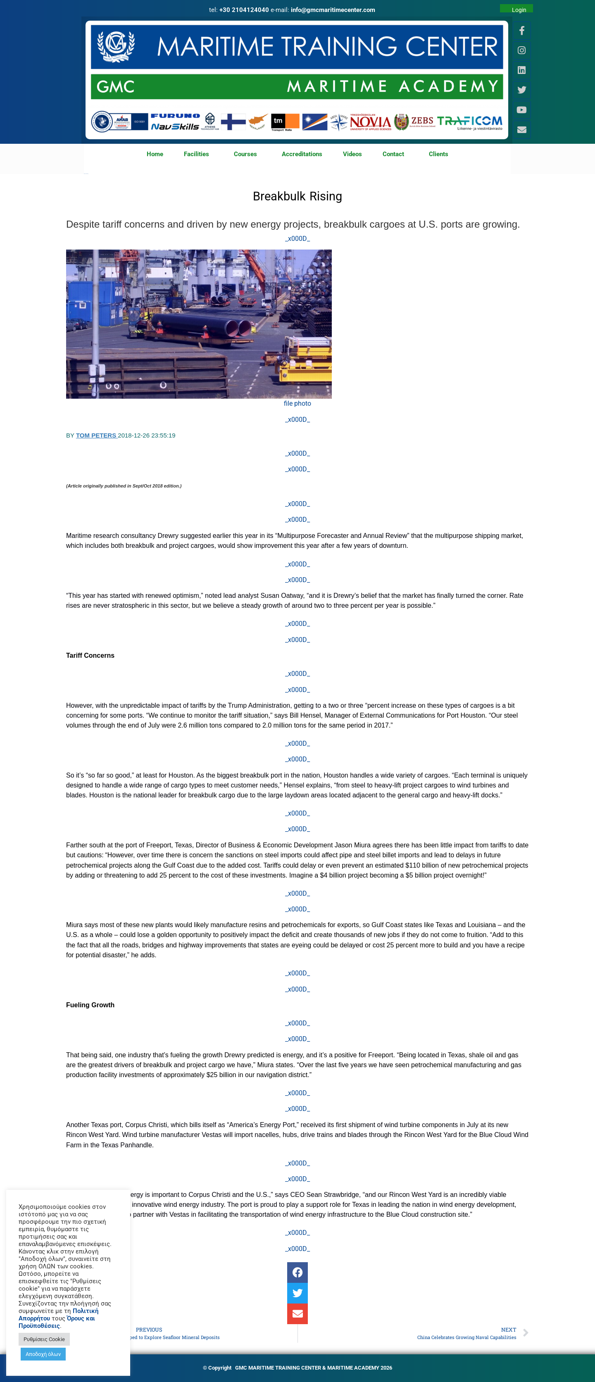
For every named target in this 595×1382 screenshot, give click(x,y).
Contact (395, 154)
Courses (247, 154)
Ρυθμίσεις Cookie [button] (44, 1339)
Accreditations (302, 154)
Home (155, 154)
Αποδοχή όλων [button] (43, 1354)
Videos (352, 154)
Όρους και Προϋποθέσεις (57, 1322)
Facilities (198, 154)
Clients (438, 154)
